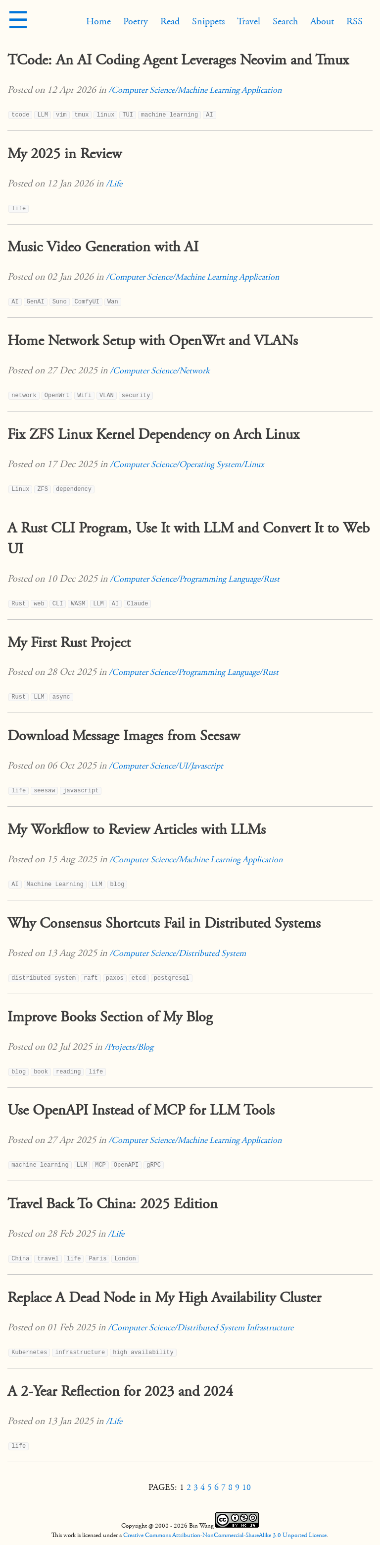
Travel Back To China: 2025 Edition (112, 1204)
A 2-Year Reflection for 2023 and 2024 (120, 1391)
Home (98, 21)
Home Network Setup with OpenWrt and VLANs (152, 341)
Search (285, 21)
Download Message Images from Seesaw (123, 736)
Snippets (208, 21)
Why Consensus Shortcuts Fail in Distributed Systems (164, 923)
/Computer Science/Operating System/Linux (187, 464)
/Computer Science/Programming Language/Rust (195, 579)
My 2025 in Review (64, 154)
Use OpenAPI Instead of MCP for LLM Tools (141, 1110)
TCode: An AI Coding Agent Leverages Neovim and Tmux (178, 60)
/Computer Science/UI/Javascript (166, 766)
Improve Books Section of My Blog (109, 1017)
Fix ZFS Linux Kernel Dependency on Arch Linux (153, 434)
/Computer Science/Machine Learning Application (195, 90)
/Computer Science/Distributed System (177, 953)
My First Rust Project (69, 643)
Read (170, 21)
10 (246, 1487)
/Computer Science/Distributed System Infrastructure (200, 1327)
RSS (354, 21)
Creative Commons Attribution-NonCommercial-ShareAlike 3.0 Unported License (225, 1535)
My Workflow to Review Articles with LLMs (136, 829)
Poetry (135, 21)
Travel (248, 21)
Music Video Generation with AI (102, 247)
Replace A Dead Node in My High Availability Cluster (164, 1298)
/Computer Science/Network (160, 370)
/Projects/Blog (128, 1047)
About (322, 21)
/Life (114, 183)
